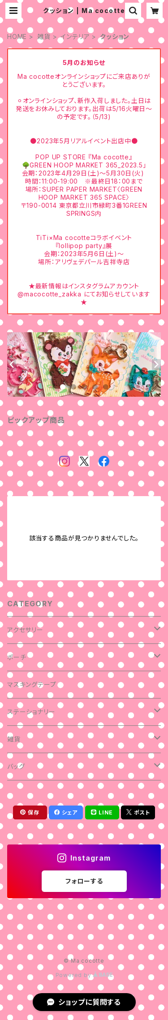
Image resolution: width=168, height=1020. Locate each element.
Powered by (84, 975)
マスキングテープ (31, 684)
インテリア (75, 36)
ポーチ (16, 657)
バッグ (16, 766)
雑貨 (44, 36)
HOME (17, 36)
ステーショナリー (31, 712)
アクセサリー (25, 630)
